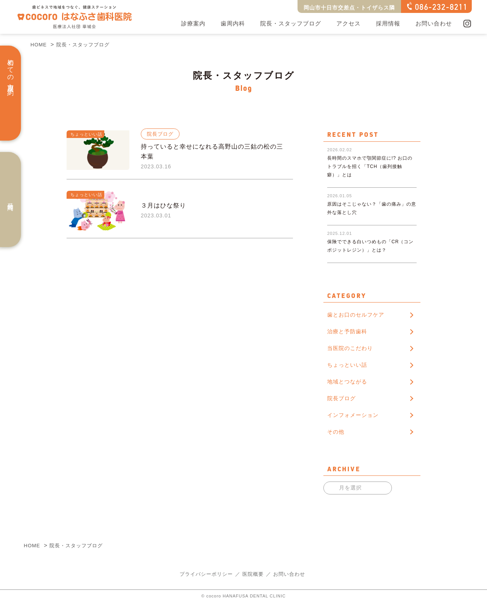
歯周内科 (233, 23)
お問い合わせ (433, 23)
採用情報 (388, 23)
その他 (335, 432)
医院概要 (253, 574)
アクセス (348, 23)
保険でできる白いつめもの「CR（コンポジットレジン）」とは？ (370, 234)
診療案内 (193, 23)
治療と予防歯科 (347, 331)
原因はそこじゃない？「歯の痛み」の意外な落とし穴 (371, 196)
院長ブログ (341, 398)
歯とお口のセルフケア (355, 315)
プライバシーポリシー (206, 574)
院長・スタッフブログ (290, 23)
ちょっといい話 (347, 365)
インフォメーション (353, 415)
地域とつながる (347, 382)
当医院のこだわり (350, 348)
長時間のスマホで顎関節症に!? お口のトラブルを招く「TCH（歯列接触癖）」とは (369, 150)
